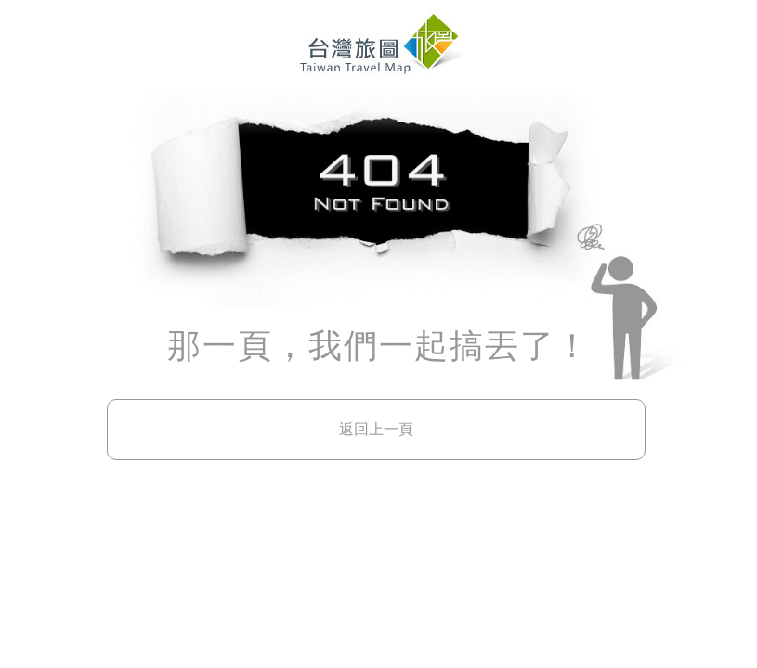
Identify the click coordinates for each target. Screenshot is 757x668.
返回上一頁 (376, 429)
